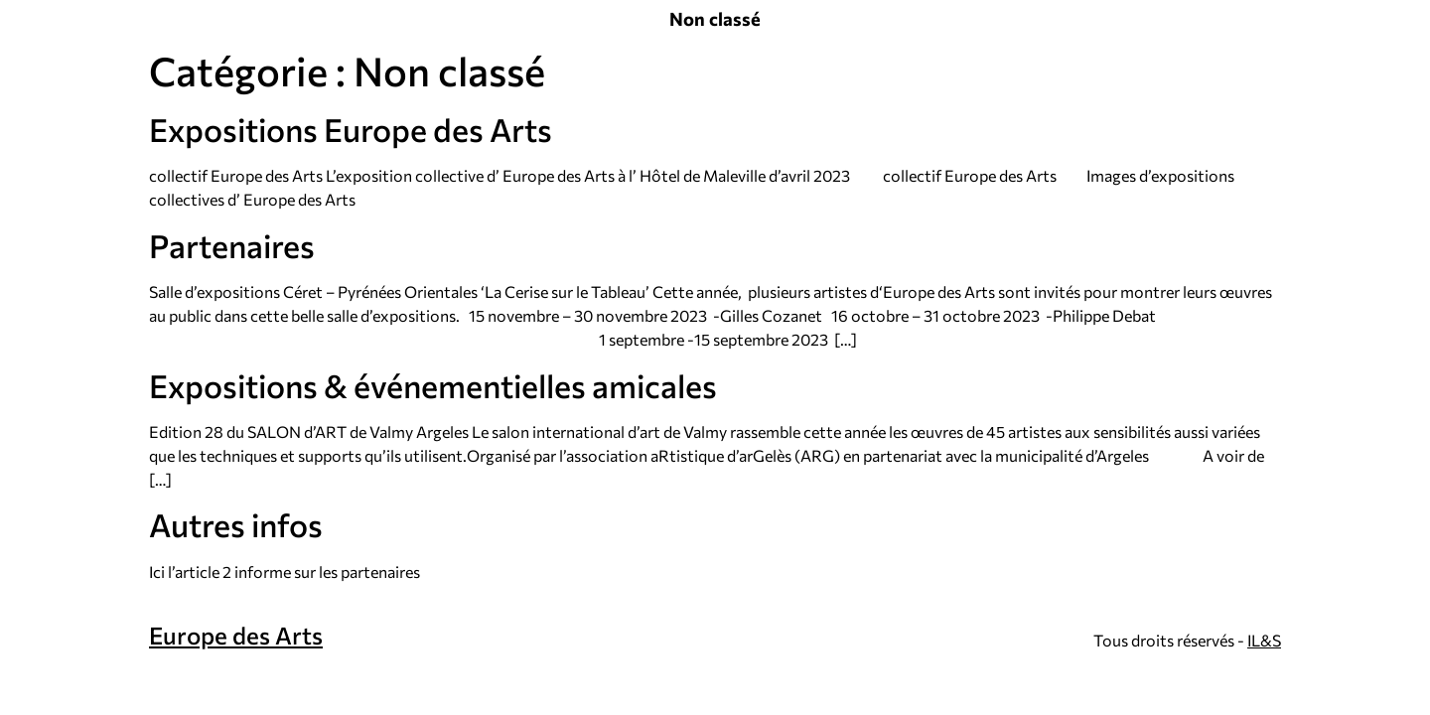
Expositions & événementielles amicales (433, 385)
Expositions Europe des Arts (350, 129)
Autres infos (236, 524)
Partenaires (232, 245)
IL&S (1264, 640)
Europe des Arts (236, 635)
